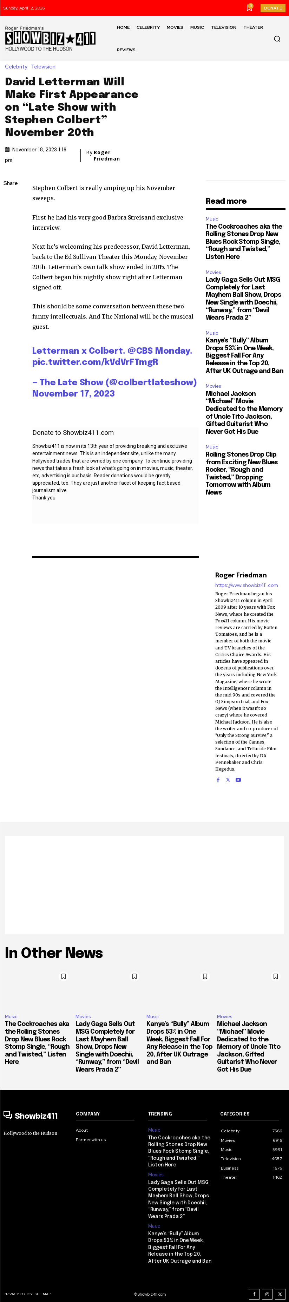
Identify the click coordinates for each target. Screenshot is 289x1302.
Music (212, 219)
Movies (213, 272)
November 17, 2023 (73, 394)
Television (45, 66)
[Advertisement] (144, 885)
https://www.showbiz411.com (246, 585)
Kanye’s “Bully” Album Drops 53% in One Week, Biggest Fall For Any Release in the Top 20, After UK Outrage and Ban (244, 356)
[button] (277, 38)
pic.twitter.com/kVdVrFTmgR (95, 362)
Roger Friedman (107, 155)
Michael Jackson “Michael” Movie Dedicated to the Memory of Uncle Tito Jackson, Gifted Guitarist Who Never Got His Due (248, 1047)
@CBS (140, 351)
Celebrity (18, 66)
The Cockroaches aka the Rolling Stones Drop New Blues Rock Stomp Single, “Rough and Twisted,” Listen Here (244, 242)
